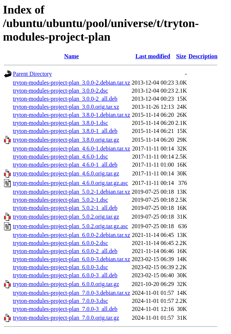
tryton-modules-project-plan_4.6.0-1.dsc (60, 156)
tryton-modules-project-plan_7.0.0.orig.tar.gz (66, 318)
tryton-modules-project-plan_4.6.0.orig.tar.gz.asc (70, 183)
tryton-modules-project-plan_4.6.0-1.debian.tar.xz (71, 148)
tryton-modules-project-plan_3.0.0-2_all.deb (65, 99)
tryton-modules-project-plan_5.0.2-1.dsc (60, 200)
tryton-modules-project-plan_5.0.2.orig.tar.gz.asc (70, 226)
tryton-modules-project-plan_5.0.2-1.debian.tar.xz (71, 192)
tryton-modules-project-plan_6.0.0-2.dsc (60, 243)
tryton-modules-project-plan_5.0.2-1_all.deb (65, 208)
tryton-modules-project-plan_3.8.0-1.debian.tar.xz (71, 115)
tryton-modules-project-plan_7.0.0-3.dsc (60, 301)
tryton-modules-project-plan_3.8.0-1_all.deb (65, 131)
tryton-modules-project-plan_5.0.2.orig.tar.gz (66, 217)
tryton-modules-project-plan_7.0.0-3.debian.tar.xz (71, 293)
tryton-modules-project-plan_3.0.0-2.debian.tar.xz (71, 82)
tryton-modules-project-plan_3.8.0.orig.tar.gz (66, 140)
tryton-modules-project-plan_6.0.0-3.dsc (60, 267)
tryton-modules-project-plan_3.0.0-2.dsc (60, 91)
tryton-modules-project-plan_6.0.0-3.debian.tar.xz (71, 259)
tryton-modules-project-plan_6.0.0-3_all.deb (65, 275)
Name (71, 56)
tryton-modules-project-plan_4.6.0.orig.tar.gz (66, 173)
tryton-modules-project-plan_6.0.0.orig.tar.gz (66, 284)
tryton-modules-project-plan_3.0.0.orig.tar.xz (66, 107)
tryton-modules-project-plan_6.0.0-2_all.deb (65, 251)
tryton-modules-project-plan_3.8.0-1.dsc (60, 123)
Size (181, 56)
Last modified (153, 56)
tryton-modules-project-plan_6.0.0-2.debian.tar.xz (71, 235)
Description (202, 56)
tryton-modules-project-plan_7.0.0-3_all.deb (65, 309)
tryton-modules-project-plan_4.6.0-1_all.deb (65, 165)
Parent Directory (32, 74)
